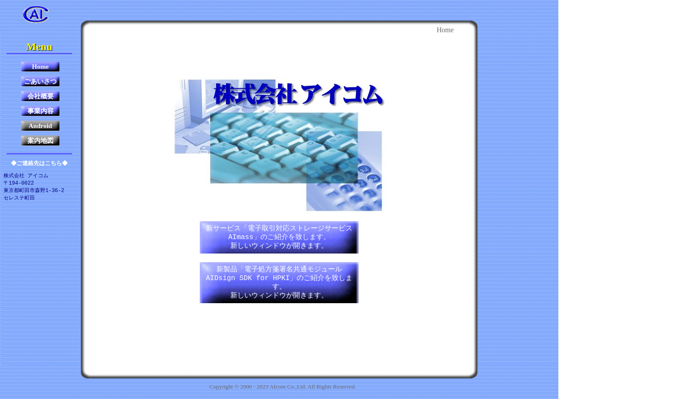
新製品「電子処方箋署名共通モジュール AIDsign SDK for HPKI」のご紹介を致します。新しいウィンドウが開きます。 (279, 283)
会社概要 (40, 96)
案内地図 (40, 140)
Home (40, 66)
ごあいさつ (40, 81)
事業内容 (40, 111)
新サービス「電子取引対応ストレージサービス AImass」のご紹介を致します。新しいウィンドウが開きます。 (279, 237)
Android (40, 125)
